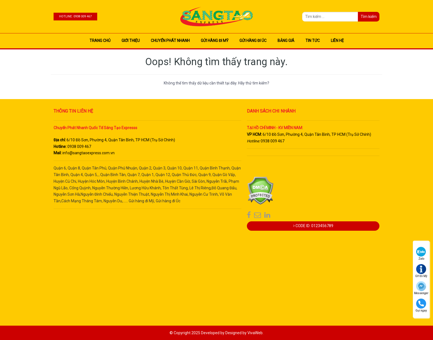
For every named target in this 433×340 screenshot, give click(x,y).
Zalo (421, 253)
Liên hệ (337, 40)
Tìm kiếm (369, 16)
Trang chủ (99, 40)
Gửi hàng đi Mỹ (214, 40)
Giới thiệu (131, 40)
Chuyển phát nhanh (170, 40)
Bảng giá (286, 40)
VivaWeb (255, 333)
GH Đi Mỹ (421, 271)
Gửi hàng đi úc (252, 40)
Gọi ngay (421, 305)
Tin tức (312, 40)
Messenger (421, 288)
